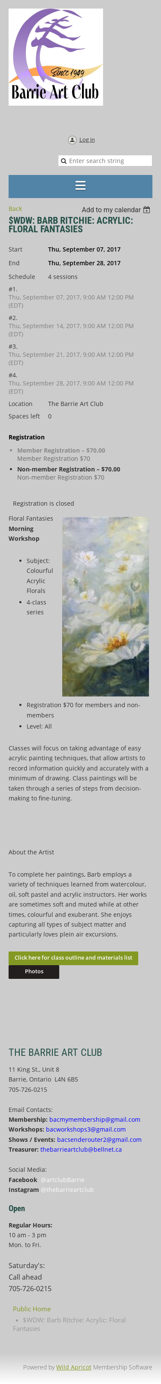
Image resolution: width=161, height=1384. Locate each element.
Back (15, 208)
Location (21, 404)
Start (15, 249)
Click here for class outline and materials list (73, 957)
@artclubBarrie (63, 1180)
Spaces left (24, 416)
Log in (87, 139)
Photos (34, 971)
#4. (13, 375)
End (14, 263)
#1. (13, 289)
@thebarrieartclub (67, 1189)
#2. (13, 318)
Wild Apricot (73, 1367)
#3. (13, 346)
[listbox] (117, 209)
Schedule (22, 277)
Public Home (32, 1308)
